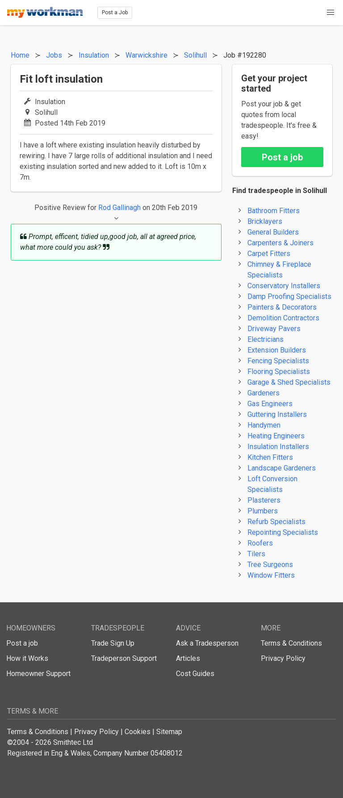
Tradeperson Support (124, 658)
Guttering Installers (277, 414)
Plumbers (262, 511)
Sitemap (169, 731)
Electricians (265, 339)
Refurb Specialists (276, 521)
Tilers (256, 554)
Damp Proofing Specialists (289, 296)
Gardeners (263, 393)
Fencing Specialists (278, 361)
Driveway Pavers (274, 328)
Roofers (260, 543)
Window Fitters (271, 575)
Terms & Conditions (291, 643)
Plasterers (263, 500)
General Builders (273, 232)
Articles (188, 658)
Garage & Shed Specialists (288, 382)
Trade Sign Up (112, 643)
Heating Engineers (276, 436)
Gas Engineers (270, 403)
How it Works (27, 658)
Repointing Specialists (282, 532)
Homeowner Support (38, 673)
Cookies (138, 731)
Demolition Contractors (283, 318)
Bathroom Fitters (273, 210)
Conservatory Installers (283, 285)
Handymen (263, 425)
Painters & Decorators (282, 307)
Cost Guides (195, 673)
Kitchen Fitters (270, 457)
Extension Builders (276, 350)
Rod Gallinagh (119, 207)
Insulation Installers (278, 446)
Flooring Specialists (278, 371)
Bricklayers (264, 221)
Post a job (282, 157)
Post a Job (115, 12)
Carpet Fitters (268, 253)
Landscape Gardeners (281, 468)
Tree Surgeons (270, 564)
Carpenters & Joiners (280, 243)
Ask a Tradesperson (207, 643)
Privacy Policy (283, 658)
